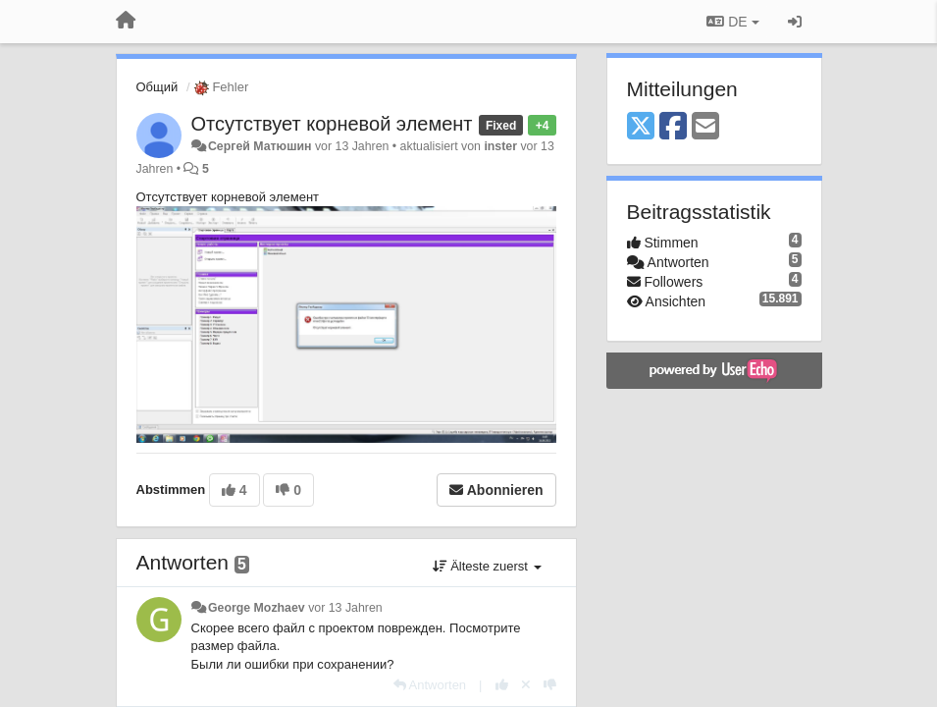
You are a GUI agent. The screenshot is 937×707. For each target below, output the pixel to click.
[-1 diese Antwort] (550, 685)
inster (500, 146)
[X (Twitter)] (640, 127)
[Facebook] (673, 127)
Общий (157, 87)
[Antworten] (429, 685)
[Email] (705, 127)
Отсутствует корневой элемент (332, 124)
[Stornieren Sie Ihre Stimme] (526, 685)
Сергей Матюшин (260, 146)
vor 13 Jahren (345, 608)
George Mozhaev (256, 608)
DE (732, 21)
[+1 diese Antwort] (501, 685)
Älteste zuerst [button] (487, 566)
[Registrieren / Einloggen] (794, 21)
